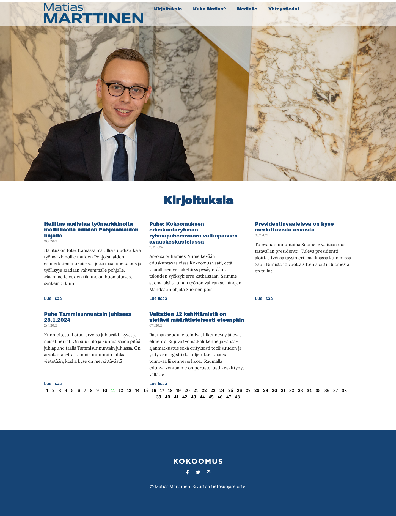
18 (170, 390)
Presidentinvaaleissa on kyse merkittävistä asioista (294, 227)
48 (237, 397)
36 (326, 390)
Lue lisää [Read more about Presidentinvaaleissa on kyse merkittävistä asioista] (264, 298)
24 (221, 390)
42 (184, 397)
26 (239, 390)
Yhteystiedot (283, 9)
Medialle (247, 9)
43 (193, 397)
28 (256, 390)
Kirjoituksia (168, 9)
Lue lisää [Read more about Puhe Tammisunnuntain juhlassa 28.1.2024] (53, 383)
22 (204, 390)
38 (344, 390)
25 (230, 390)
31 (283, 390)
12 (121, 390)
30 (274, 390)
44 (202, 397)
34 (309, 390)
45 (211, 397)
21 (196, 390)
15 (146, 390)
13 (129, 390)
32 (291, 390)
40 (167, 397)
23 (213, 390)
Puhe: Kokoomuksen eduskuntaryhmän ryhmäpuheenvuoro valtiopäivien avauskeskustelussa (193, 233)
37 (335, 390)
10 (105, 390)
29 (265, 390)
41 (176, 397)
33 (300, 390)
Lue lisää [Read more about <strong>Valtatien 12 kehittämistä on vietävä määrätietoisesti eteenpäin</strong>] (158, 383)
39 (158, 397)
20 (187, 390)
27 (248, 390)
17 (162, 390)
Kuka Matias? (209, 9)
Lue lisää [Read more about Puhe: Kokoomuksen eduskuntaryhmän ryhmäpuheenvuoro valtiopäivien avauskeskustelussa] (158, 298)
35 (318, 390)
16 (154, 390)
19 (178, 390)
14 (137, 390)
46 (220, 397)
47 (228, 397)
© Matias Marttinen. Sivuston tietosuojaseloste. (198, 486)
